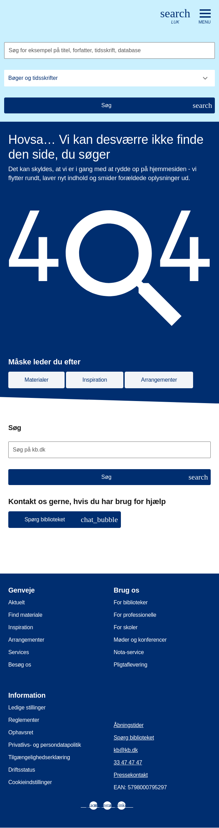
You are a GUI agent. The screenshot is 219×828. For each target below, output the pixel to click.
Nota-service (129, 652)
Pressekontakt (131, 775)
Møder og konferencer (140, 640)
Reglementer (23, 720)
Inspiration (20, 627)
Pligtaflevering (130, 665)
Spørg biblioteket (134, 738)
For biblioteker (130, 602)
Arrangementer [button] (159, 380)
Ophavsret (20, 732)
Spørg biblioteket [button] (71, 519)
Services (18, 652)
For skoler (125, 627)
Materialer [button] (36, 380)
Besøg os (19, 665)
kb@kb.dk (126, 750)
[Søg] (109, 105)
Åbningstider (129, 725)
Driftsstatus (21, 770)
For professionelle (135, 615)
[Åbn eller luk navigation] (205, 17)
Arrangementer (26, 640)
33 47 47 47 (128, 762)
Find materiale (25, 615)
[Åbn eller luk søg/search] (175, 16)
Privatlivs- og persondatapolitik (44, 745)
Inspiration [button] (94, 380)
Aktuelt (16, 602)
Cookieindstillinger (30, 782)
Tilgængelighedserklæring (39, 757)
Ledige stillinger (27, 707)
